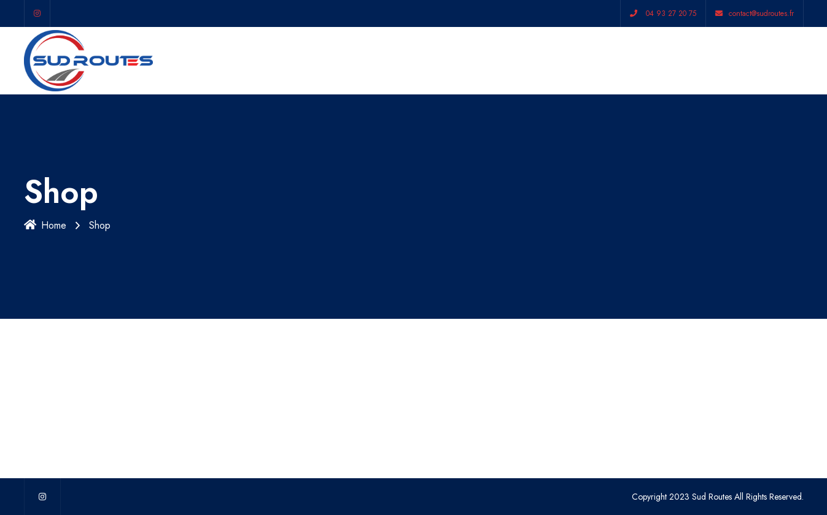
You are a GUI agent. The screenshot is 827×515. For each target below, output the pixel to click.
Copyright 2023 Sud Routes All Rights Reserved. (718, 496)
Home (45, 225)
